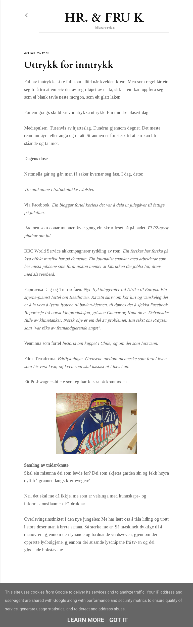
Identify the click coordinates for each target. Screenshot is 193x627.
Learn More (85, 619)
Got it (118, 619)
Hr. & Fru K (104, 17)
